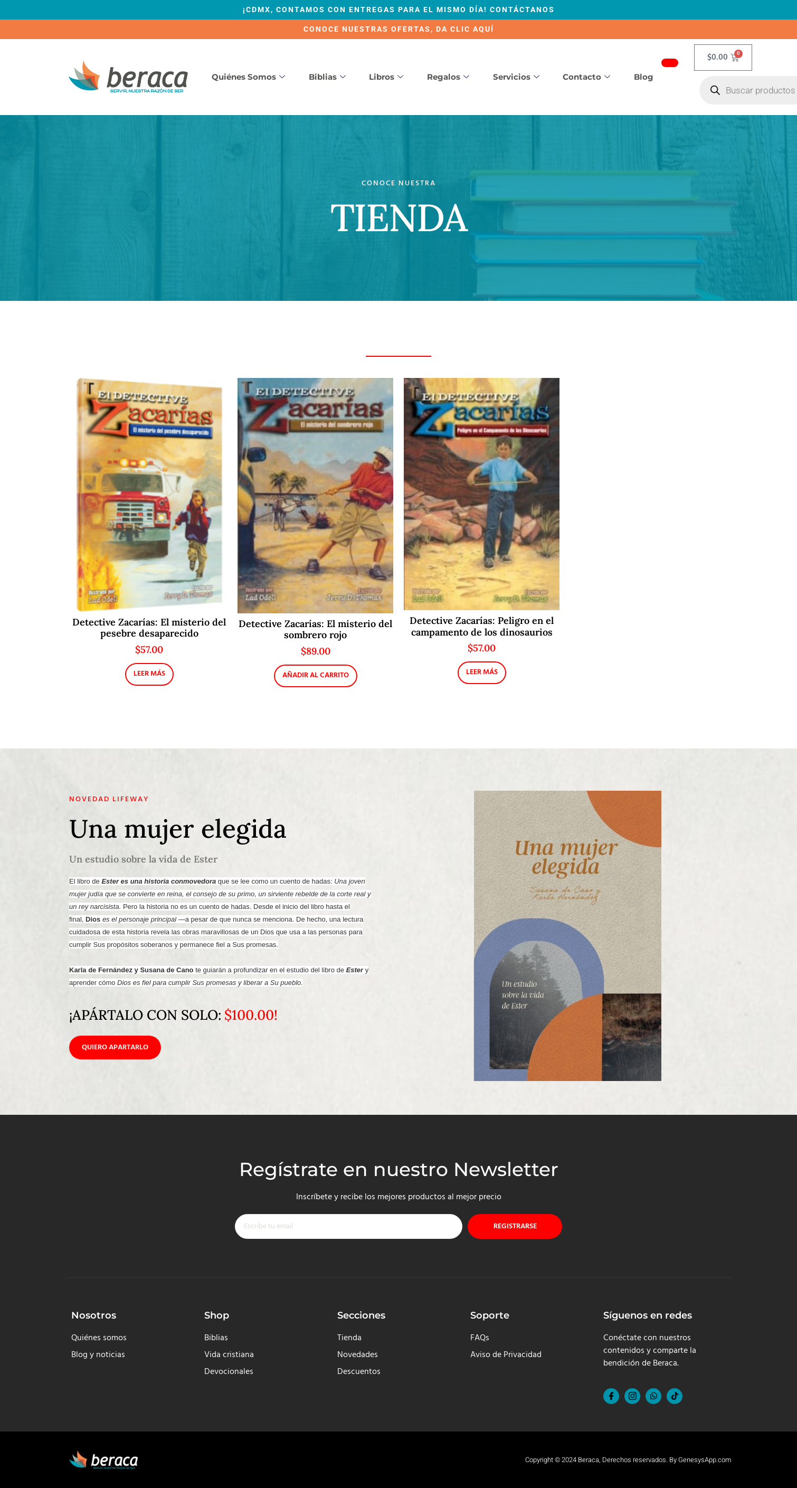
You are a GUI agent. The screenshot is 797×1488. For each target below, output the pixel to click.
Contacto (586, 77)
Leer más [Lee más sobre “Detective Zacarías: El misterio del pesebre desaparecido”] (149, 674)
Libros (386, 77)
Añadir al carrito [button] (315, 675)
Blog (643, 77)
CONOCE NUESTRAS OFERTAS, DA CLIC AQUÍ (398, 29)
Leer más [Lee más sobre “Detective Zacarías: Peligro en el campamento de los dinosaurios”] (482, 672)
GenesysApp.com (704, 1460)
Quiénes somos (248, 77)
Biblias (327, 77)
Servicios (516, 77)
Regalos (448, 77)
